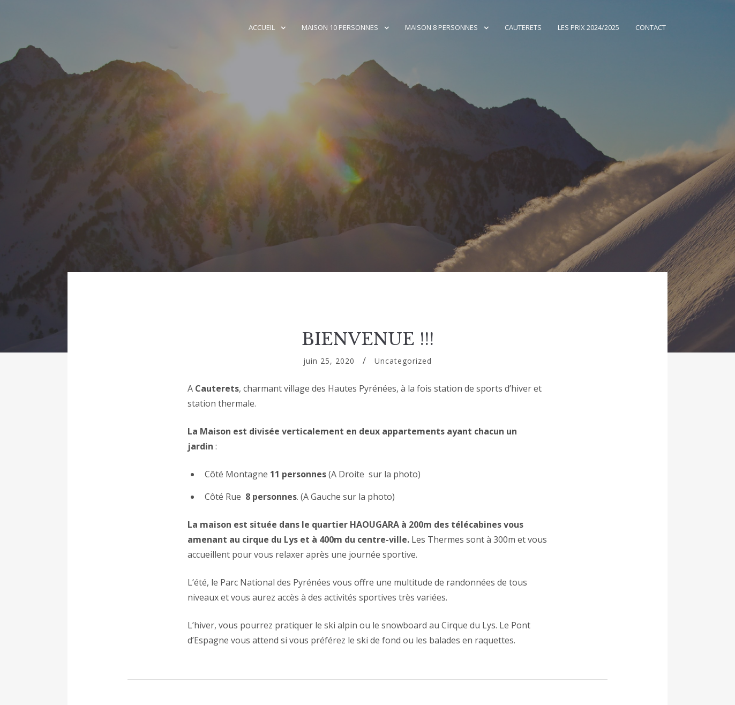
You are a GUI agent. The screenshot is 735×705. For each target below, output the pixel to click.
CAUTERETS (523, 27)
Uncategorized (403, 361)
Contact (650, 27)
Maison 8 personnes (441, 27)
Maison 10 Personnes (340, 27)
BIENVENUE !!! (368, 339)
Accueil (262, 27)
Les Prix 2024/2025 (588, 27)
